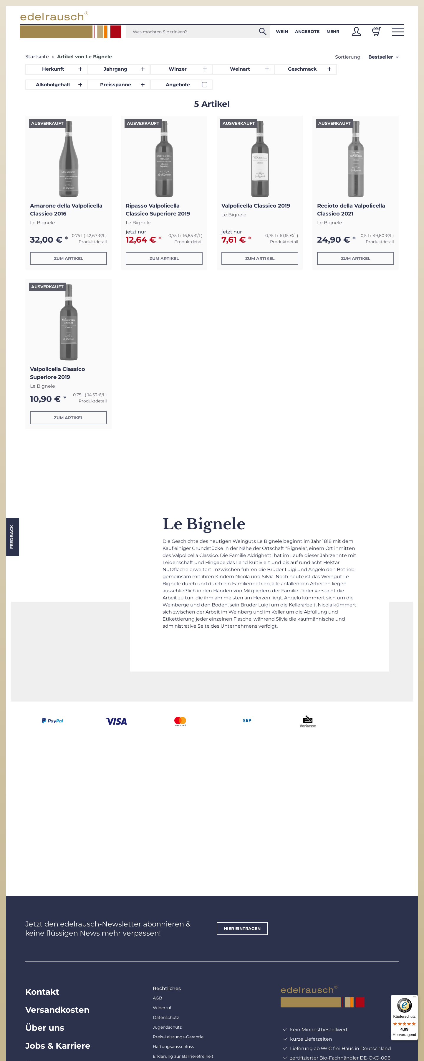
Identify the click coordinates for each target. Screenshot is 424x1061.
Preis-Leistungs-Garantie (178, 1037)
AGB (157, 998)
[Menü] (414, 998)
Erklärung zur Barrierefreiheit (183, 1056)
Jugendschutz (167, 1027)
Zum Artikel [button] (68, 258)
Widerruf (162, 1007)
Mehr (333, 31)
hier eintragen (242, 928)
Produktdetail (93, 241)
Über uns (44, 1028)
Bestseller (380, 57)
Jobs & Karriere (57, 1046)
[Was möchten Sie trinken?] (198, 31)
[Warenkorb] (376, 31)
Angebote (307, 31)
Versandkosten (57, 1010)
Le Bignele (42, 223)
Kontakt (42, 992)
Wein (282, 31)
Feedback (11, 537)
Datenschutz (166, 1017)
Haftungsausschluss (173, 1046)
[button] (356, 31)
